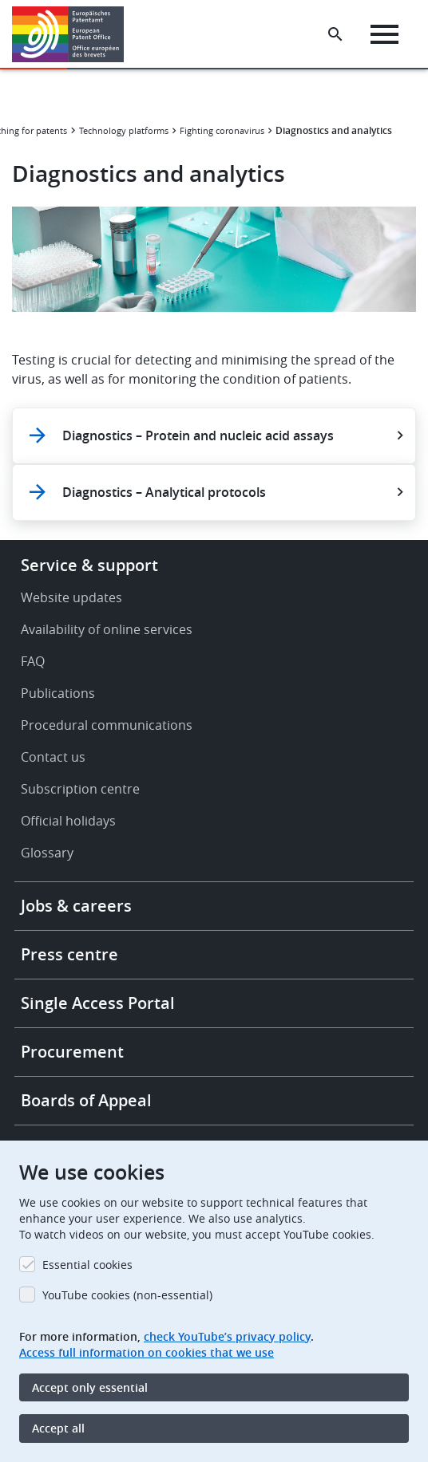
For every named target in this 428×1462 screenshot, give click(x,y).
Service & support (89, 565)
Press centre (69, 954)
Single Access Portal (98, 1003)
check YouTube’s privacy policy (227, 1336)
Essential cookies (87, 1264)
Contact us (53, 757)
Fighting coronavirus (222, 130)
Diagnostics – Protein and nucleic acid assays (198, 435)
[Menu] (384, 34)
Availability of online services (106, 629)
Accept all (58, 1428)
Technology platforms (123, 130)
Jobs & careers (76, 905)
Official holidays (68, 821)
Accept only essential (90, 1387)
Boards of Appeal (86, 1100)
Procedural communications (106, 725)
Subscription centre (80, 789)
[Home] (74, 34)
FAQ (33, 661)
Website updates (71, 597)
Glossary (47, 852)
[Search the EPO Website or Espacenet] (335, 34)
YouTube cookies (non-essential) (127, 1294)
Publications (58, 693)
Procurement (72, 1051)
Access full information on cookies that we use (146, 1352)
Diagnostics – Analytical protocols (164, 492)
